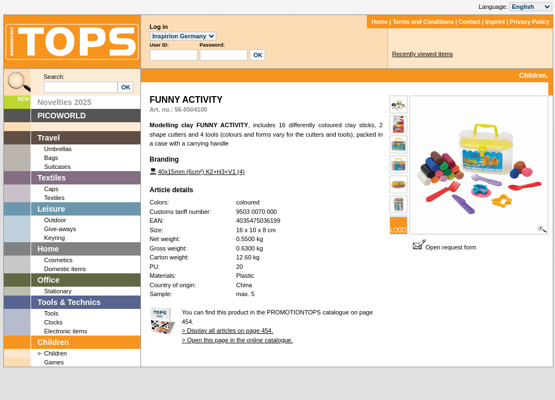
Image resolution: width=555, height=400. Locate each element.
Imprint (495, 21)
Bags (51, 157)
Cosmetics (58, 260)
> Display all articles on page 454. (228, 330)
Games (54, 362)
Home (379, 21)
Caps (51, 189)
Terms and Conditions (422, 21)
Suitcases (57, 166)
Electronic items (66, 331)
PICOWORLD (62, 115)
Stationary (58, 291)
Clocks (53, 322)
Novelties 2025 (65, 102)
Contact (469, 21)
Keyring (54, 237)
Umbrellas (58, 149)
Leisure (51, 208)
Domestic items (65, 269)
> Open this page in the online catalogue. (237, 340)
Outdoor (55, 220)
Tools (51, 313)
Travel (49, 137)
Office (49, 280)
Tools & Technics (69, 302)
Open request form (445, 247)
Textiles (52, 177)
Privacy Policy (529, 21)
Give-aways (60, 229)
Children (53, 342)
